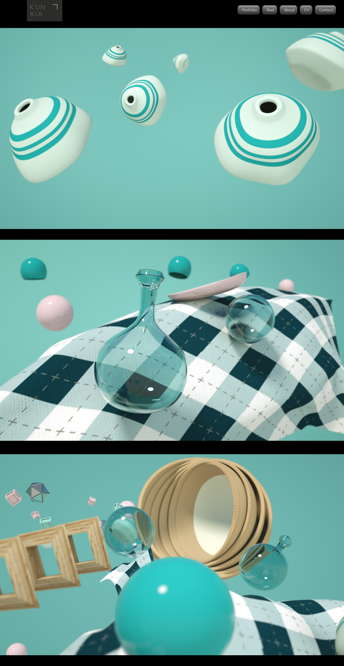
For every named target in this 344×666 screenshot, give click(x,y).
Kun (38, 7)
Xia (37, 14)
